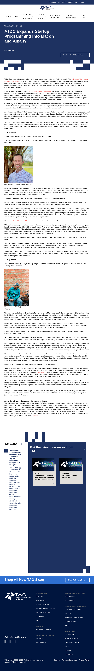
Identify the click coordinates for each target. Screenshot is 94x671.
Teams (67, 646)
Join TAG (61, 2)
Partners (68, 650)
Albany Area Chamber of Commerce (21, 221)
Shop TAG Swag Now (76, 580)
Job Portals (40, 616)
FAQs (38, 620)
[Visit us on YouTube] (10, 641)
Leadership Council (72, 642)
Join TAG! (39, 596)
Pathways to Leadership (74, 617)
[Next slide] (84, 449)
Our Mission (69, 634)
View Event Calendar (44, 629)
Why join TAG (41, 600)
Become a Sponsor (43, 612)
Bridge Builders (70, 621)
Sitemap (57, 660)
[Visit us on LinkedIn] (8, 641)
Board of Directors (71, 638)
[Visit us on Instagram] (15, 641)
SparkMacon (42, 372)
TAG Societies (70, 596)
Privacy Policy (84, 660)
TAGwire (39, 638)
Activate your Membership (45, 608)
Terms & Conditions (69, 660)
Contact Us (85, 2)
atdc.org (35, 415)
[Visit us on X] (13, 641)
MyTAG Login (73, 2)
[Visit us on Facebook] (5, 641)
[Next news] (21, 444)
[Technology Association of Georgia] (47, 8)
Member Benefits (42, 604)
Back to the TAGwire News (74, 55)
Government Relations (73, 609)
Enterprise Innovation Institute (40, 91)
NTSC (67, 625)
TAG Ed (68, 613)
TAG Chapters (70, 600)
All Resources (41, 642)
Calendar (52, 2)
